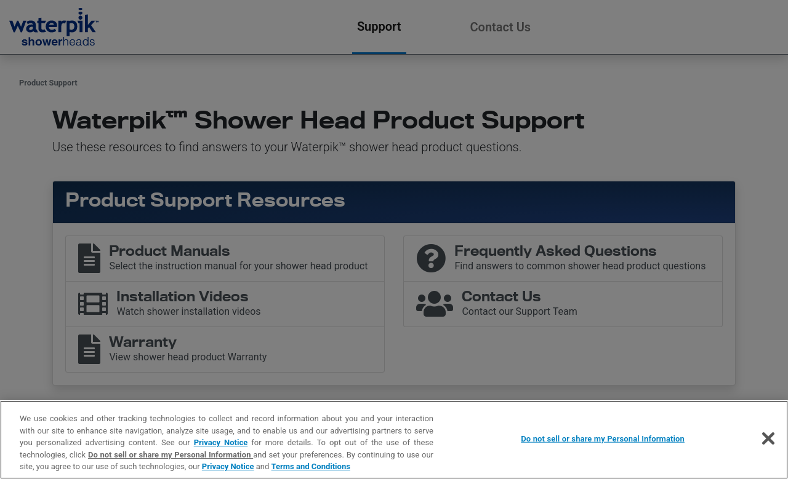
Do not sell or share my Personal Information (170, 454)
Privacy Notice (221, 442)
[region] (394, 439)
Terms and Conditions (310, 466)
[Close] (768, 438)
